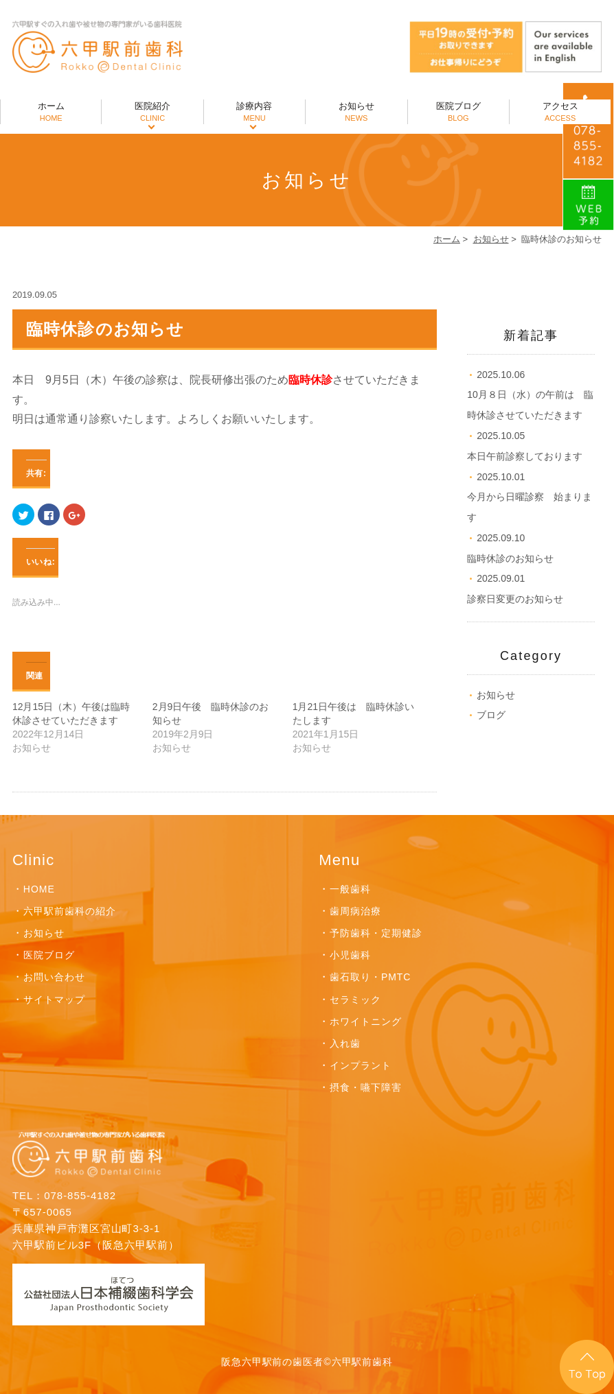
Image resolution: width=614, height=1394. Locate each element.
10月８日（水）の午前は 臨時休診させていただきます (530, 395)
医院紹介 (152, 112)
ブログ (491, 714)
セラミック (355, 999)
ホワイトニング (366, 1021)
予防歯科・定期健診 (376, 933)
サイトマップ (54, 999)
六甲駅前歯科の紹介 (69, 911)
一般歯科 (350, 889)
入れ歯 (345, 1043)
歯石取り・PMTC (370, 976)
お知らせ (356, 112)
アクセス (560, 112)
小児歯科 (350, 954)
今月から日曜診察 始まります (529, 497)
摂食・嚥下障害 (366, 1087)
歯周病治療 (355, 911)
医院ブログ (458, 112)
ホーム (51, 112)
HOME (39, 889)
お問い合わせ (54, 976)
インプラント (360, 1065)
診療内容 (254, 112)
